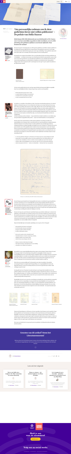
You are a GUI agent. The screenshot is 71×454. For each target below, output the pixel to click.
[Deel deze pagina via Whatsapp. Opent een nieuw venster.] (10, 29)
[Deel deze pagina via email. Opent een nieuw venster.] (58, 356)
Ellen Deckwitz (56, 386)
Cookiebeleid (26, 451)
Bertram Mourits (63, 38)
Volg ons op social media (35, 447)
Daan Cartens (12, 385)
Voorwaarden (33, 451)
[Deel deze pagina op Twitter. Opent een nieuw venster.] (7, 29)
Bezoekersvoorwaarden (42, 451)
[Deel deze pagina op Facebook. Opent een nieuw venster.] (8, 29)
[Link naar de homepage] (3, 1)
